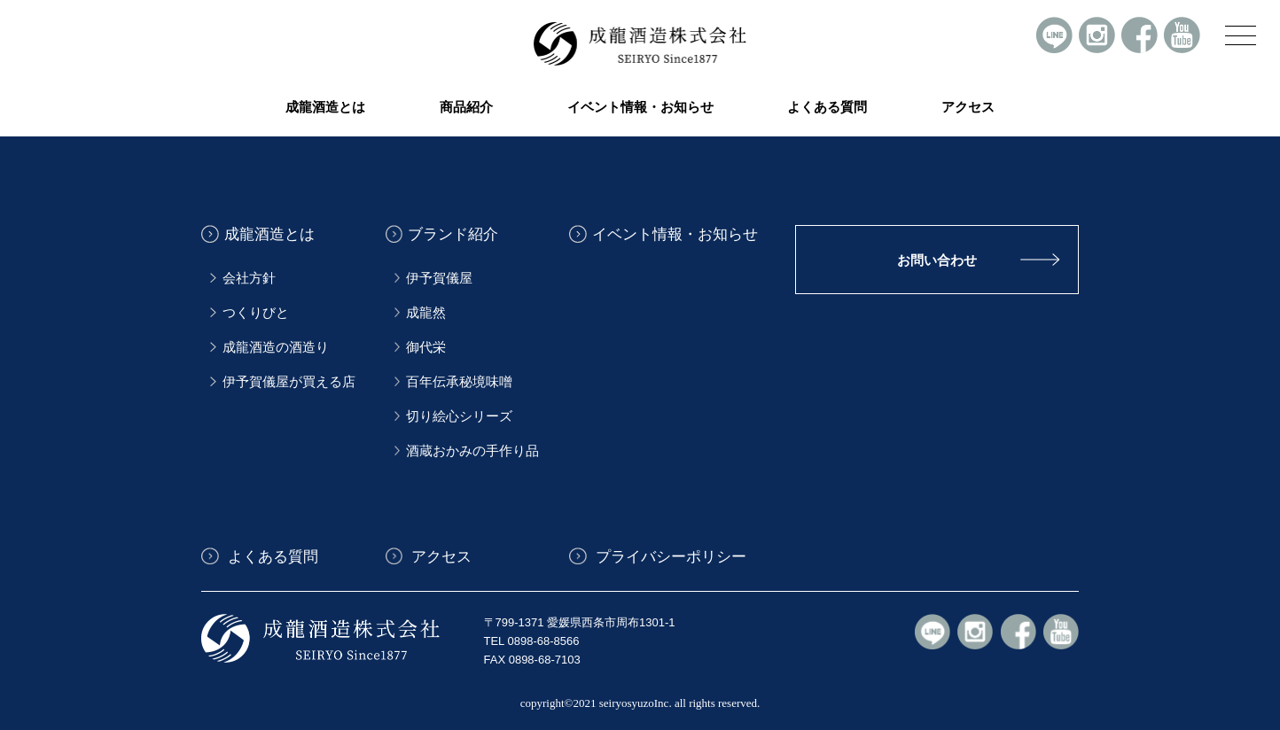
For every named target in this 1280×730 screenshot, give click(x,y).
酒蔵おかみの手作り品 (472, 451)
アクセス (968, 107)
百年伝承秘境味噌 (459, 382)
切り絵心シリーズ (459, 416)
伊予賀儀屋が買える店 (288, 382)
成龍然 (426, 313)
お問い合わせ (937, 260)
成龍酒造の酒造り (275, 347)
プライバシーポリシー (669, 556)
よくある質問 (827, 107)
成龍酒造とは (269, 234)
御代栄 (426, 347)
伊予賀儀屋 (439, 278)
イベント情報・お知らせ (640, 107)
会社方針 (249, 278)
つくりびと (255, 313)
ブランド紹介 (453, 234)
